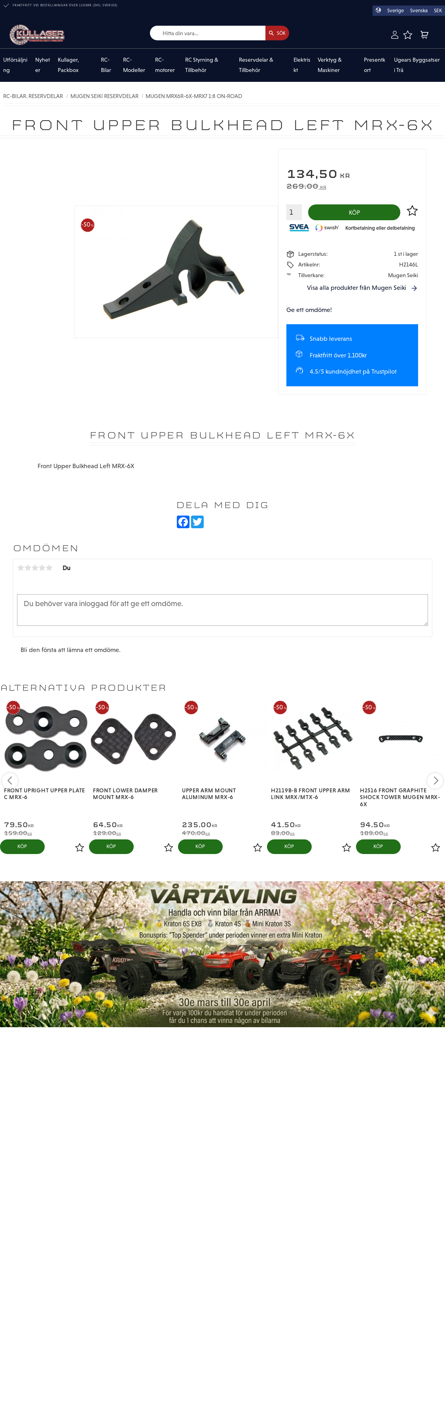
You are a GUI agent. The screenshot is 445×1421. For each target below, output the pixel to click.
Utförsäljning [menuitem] (15, 65)
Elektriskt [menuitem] (302, 65)
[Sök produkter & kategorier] (199, 33)
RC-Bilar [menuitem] (106, 65)
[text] (352, 175)
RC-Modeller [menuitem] (134, 65)
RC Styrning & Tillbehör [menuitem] (201, 65)
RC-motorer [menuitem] (165, 65)
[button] (407, 35)
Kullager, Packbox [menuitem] (68, 65)
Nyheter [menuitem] (42, 65)
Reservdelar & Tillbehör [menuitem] (256, 65)
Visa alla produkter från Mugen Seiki (356, 290)
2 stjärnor (27, 570)
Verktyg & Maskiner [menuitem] (330, 65)
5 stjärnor (49, 570)
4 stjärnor (41, 570)
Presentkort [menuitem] (374, 65)
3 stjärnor (34, 570)
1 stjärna (20, 570)
